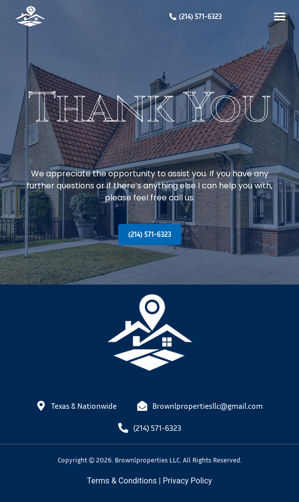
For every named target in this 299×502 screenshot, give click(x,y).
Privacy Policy (187, 480)
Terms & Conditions (122, 480)
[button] (279, 16)
